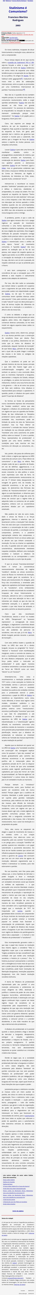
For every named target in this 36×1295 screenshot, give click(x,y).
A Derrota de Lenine (9, 1199)
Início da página (18, 1211)
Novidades (30, 0)
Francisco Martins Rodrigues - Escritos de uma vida (17, 35)
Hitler (4, 168)
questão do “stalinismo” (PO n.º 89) (21, 62)
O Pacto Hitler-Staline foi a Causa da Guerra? (16, 1186)
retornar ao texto (19, 1284)
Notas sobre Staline (9, 1180)
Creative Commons (15, 42)
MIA (4, 0)
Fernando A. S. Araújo (12, 39)
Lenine (20, 856)
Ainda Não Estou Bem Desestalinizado (14, 1188)
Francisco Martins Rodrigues (19, 0)
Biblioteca (8, 0)
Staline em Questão (9, 1182)
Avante (26, 76)
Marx (14, 349)
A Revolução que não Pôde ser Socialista (15, 1202)
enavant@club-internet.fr (15, 1278)
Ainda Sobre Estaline (9, 1204)
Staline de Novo (7, 1184)
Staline (23, 68)
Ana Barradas (14, 37)
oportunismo (29, 1116)
